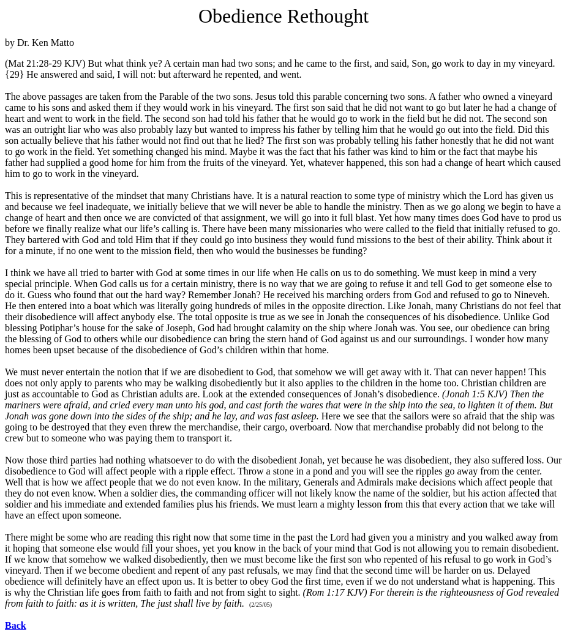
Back (15, 625)
